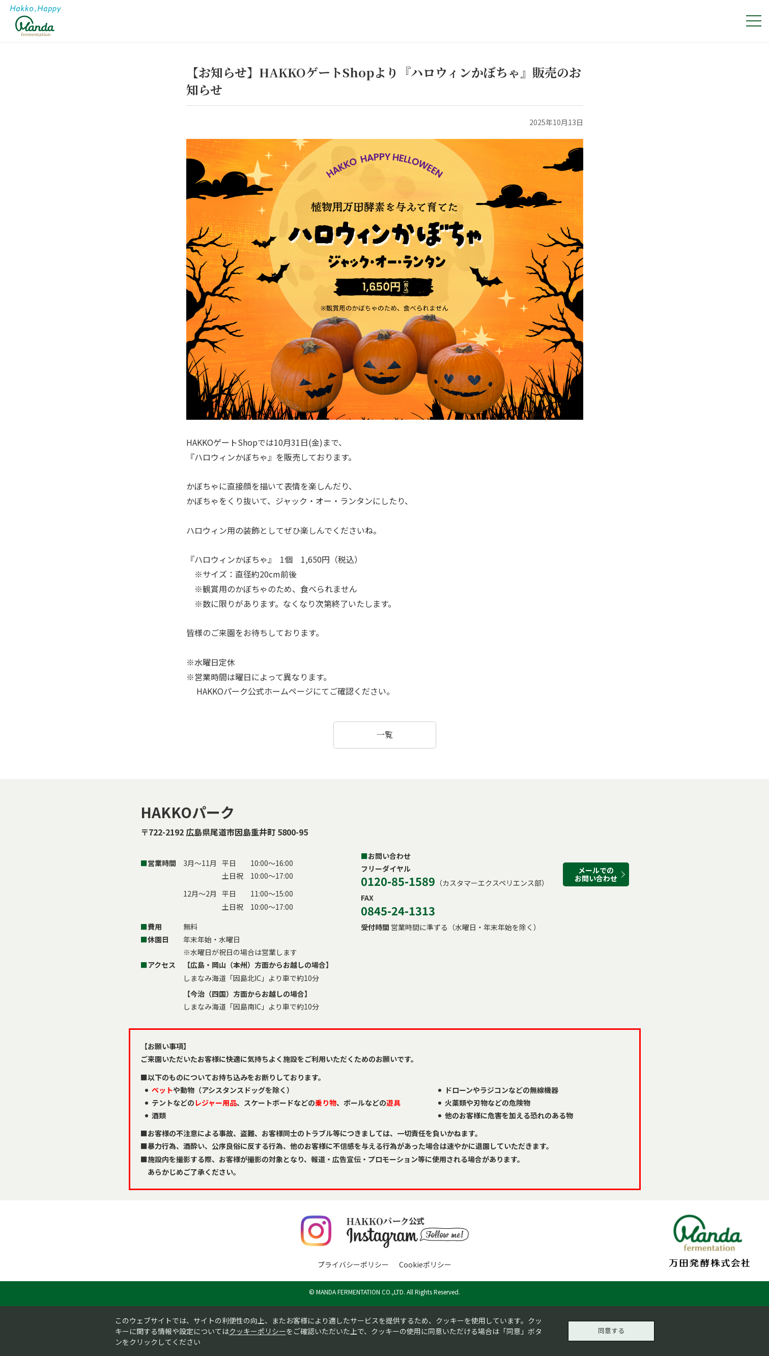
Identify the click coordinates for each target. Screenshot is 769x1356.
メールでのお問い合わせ (596, 874)
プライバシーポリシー (353, 1264)
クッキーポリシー (257, 1329)
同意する (611, 1329)
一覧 (385, 734)
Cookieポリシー (425, 1264)
